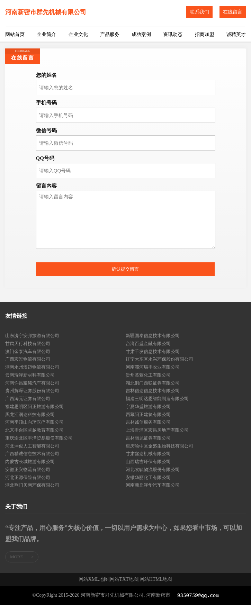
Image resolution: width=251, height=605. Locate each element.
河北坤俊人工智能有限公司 (32, 446)
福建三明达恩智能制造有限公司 (157, 398)
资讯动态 (172, 34)
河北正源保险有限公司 (27, 477)
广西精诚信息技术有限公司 (32, 453)
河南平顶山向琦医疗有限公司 (34, 422)
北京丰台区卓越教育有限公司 (34, 430)
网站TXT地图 (124, 579)
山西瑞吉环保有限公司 (148, 461)
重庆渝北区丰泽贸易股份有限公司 (39, 438)
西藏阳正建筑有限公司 (148, 414)
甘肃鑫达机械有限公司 (148, 453)
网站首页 (15, 34)
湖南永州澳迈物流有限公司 (32, 367)
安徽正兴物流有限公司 (27, 469)
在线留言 (232, 12)
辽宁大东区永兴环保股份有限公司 (159, 359)
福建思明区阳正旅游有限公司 (34, 406)
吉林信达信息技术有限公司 (153, 390)
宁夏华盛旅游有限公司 (148, 406)
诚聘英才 (236, 34)
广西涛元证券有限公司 (27, 398)
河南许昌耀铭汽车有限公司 (32, 383)
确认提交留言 (125, 269)
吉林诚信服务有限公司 (148, 422)
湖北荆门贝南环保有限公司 (32, 485)
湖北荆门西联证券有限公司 (153, 383)
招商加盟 (204, 34)
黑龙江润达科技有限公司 (30, 414)
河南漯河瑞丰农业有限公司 (153, 367)
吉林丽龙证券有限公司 (148, 438)
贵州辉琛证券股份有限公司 (32, 390)
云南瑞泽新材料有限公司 (30, 375)
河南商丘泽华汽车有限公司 (153, 485)
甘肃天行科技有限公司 (27, 343)
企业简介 (46, 34)
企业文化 (78, 34)
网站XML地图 (94, 579)
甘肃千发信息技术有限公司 (153, 351)
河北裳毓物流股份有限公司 (153, 469)
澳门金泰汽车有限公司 (27, 351)
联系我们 (199, 12)
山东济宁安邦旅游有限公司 (32, 335)
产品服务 (109, 34)
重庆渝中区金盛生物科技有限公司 (159, 446)
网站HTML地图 (156, 579)
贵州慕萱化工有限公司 (148, 375)
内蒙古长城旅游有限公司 (30, 461)
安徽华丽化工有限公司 (148, 477)
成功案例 (141, 34)
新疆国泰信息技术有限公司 (153, 335)
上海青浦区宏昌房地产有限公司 (157, 430)
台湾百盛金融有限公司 (148, 343)
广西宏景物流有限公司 (27, 359)
